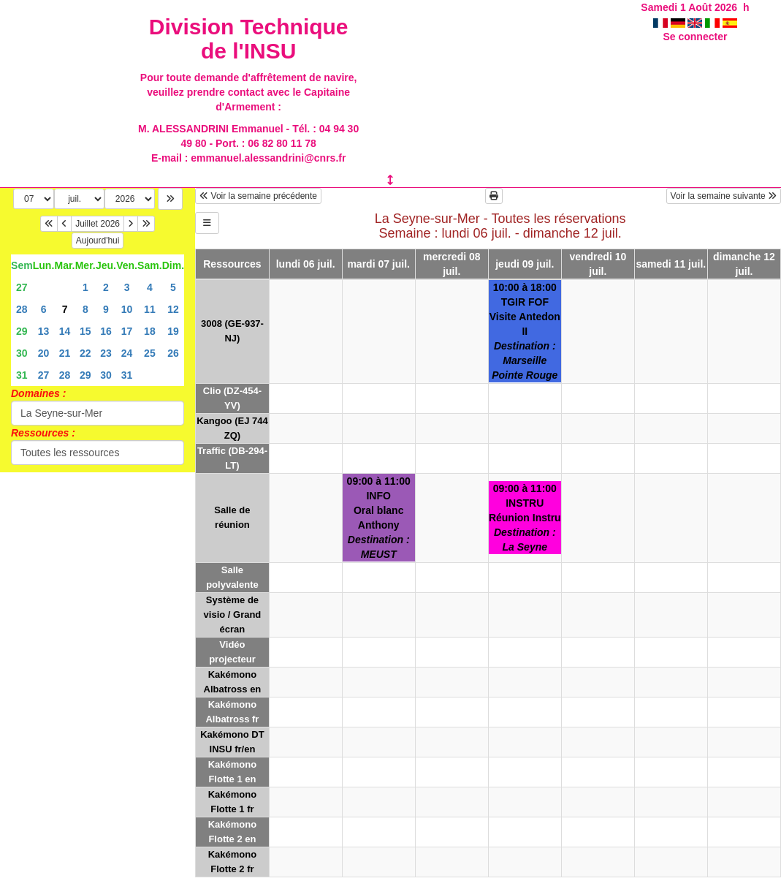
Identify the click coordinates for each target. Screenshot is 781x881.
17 (127, 331)
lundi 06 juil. (305, 264)
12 (173, 309)
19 (173, 331)
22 (85, 353)
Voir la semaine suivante (724, 196)
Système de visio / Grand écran (233, 614)
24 (127, 353)
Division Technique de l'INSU (248, 39)
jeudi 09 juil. (524, 264)
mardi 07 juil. (378, 264)
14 (65, 331)
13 (44, 331)
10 (127, 309)
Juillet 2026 (97, 224)
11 (150, 309)
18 (150, 331)
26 (173, 353)
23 (106, 353)
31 (22, 375)
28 (22, 309)
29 (22, 331)
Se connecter (695, 36)
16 (106, 331)
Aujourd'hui (98, 240)
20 (44, 353)
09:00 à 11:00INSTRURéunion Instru (525, 518)
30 (22, 353)
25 (150, 353)
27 (22, 287)
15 (85, 331)
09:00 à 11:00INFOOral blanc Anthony (379, 517)
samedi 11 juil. (671, 264)
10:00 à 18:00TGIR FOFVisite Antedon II (524, 331)
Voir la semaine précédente (258, 196)
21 (65, 353)
